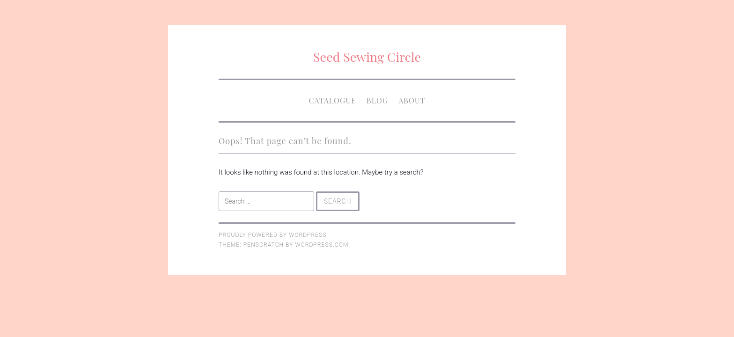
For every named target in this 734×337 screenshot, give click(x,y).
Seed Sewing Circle (367, 56)
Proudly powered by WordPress (273, 235)
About (411, 100)
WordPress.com (322, 245)
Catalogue (332, 100)
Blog (377, 100)
